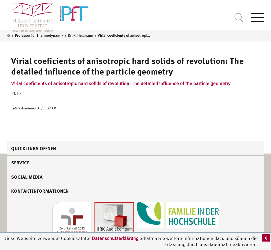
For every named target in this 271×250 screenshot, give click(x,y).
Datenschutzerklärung (115, 238)
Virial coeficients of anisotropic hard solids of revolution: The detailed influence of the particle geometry (120, 83)
